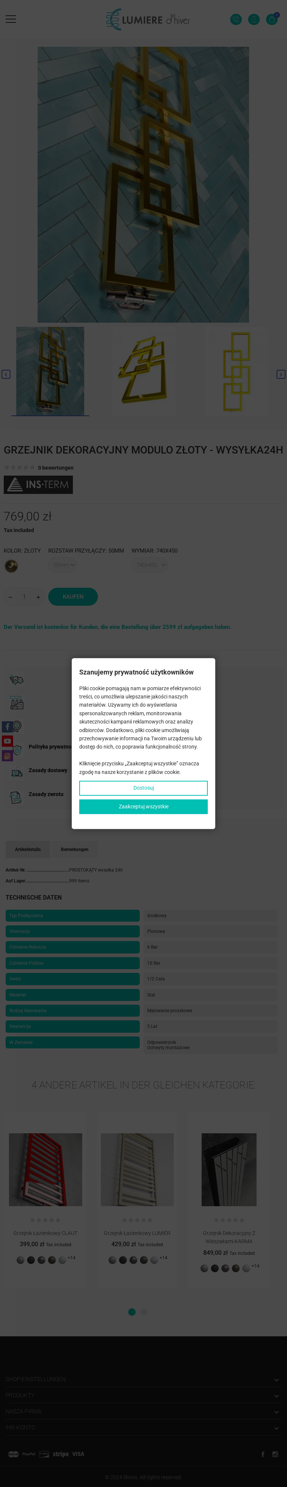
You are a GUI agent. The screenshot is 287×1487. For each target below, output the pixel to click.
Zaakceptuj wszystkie (144, 806)
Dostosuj (143, 788)
